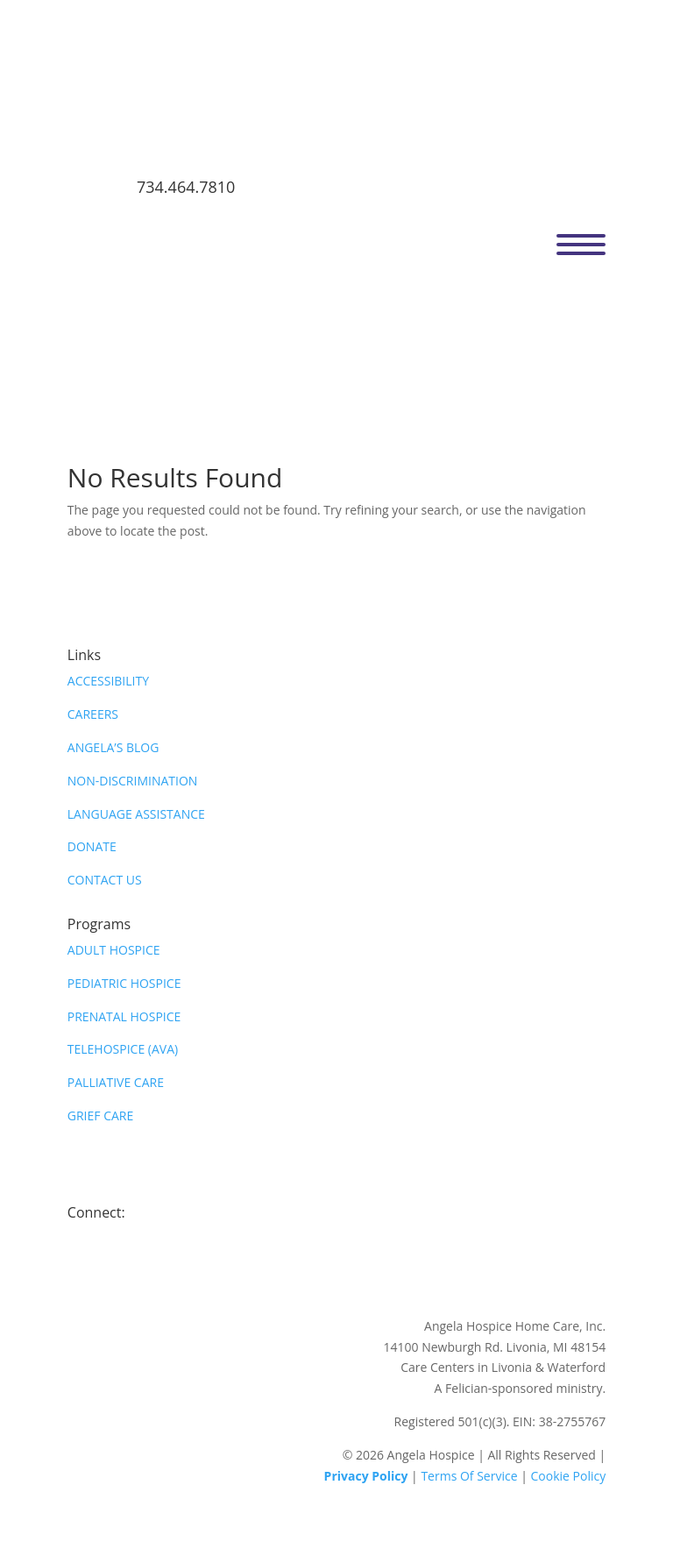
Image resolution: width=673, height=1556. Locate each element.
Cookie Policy (568, 1475)
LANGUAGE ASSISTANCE (136, 814)
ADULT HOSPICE (113, 949)
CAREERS (92, 714)
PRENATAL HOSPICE (124, 1016)
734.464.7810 (186, 186)
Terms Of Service (469, 1475)
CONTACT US (104, 879)
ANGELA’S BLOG (113, 747)
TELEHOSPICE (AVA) (122, 1049)
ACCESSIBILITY (108, 680)
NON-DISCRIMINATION (132, 780)
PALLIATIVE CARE (115, 1082)
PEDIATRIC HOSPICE (124, 983)
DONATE (92, 846)
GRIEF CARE (100, 1115)
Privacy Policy (366, 1475)
